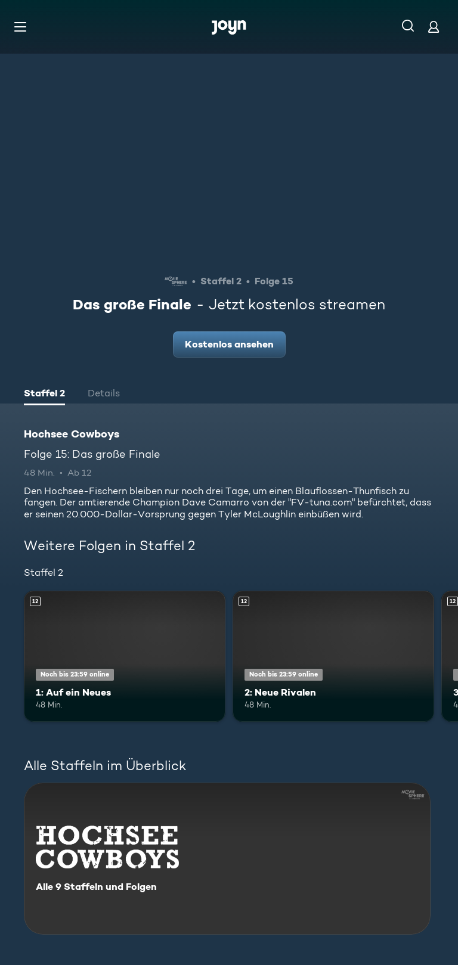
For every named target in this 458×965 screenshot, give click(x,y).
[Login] (433, 26)
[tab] (44, 394)
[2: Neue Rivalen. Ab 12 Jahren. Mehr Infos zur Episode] (333, 656)
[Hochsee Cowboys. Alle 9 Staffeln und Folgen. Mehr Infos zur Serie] (227, 859)
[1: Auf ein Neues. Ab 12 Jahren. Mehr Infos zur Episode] (124, 656)
